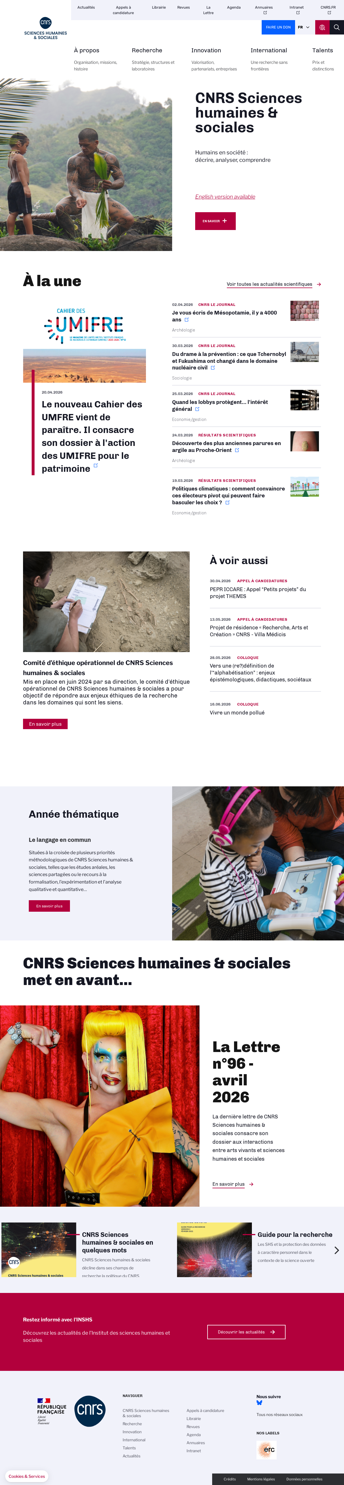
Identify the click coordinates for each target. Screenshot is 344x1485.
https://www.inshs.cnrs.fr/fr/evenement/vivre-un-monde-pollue (265, 708)
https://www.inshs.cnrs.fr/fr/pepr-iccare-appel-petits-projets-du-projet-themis (265, 589)
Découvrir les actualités (241, 1332)
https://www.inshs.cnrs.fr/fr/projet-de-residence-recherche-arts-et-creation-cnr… (265, 627)
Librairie (159, 7)
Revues (183, 7)
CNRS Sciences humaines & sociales (146, 1413)
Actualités (86, 7)
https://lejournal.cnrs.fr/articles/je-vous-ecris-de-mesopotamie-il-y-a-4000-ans (246, 319)
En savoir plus (49, 906)
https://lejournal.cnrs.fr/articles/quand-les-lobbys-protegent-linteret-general (246, 406)
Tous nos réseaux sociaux (279, 1414)
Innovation (214, 62)
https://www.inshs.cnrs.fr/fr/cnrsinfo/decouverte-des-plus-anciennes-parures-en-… (246, 447)
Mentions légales (261, 1479)
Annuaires (264, 7)
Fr (300, 27)
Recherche (155, 62)
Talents (323, 62)
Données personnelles (304, 1479)
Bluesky (259, 1403)
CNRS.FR (328, 7)
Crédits (230, 1479)
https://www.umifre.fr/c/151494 (84, 388)
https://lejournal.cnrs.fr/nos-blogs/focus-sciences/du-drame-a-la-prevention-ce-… (246, 361)
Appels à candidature (123, 10)
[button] (26, 1476)
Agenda (234, 7)
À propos (96, 62)
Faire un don (278, 27)
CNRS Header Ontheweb (322, 27)
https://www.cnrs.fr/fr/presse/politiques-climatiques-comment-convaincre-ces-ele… (246, 496)
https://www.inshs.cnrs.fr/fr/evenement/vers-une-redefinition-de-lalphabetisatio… (265, 669)
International (275, 62)
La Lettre (208, 10)
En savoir (211, 221)
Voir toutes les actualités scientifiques (269, 284)
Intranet (297, 7)
